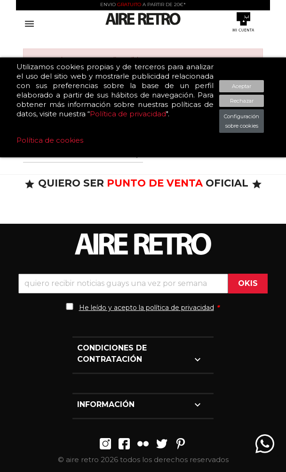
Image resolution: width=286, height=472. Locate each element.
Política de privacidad (128, 113)
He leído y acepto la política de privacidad (146, 307)
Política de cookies (49, 140)
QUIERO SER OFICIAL (143, 183)
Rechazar (242, 101)
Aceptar (241, 86)
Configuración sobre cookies (241, 121)
